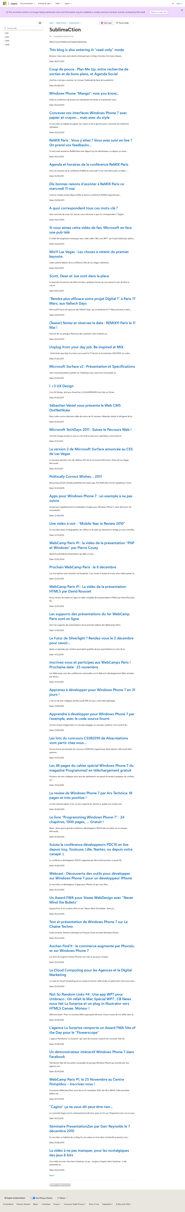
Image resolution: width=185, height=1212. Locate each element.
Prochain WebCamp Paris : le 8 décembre (82, 566)
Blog (35, 1204)
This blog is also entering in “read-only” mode (86, 49)
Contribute (46, 1204)
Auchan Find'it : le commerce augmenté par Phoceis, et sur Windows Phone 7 (92, 948)
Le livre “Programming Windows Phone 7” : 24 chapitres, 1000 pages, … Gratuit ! (86, 819)
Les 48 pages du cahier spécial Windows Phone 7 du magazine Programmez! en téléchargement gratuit (91, 767)
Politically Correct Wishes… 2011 (75, 476)
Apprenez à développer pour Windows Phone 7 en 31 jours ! (92, 692)
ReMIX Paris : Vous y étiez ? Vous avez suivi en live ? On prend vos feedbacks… (90, 142)
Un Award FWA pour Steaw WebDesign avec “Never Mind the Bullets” (91, 899)
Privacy (56, 1204)
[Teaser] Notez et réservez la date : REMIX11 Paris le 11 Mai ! (92, 325)
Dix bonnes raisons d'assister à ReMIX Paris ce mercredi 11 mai (86, 186)
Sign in (179, 3)
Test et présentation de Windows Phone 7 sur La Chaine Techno (88, 924)
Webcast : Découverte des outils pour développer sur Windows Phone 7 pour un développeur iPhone (90, 875)
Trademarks (106, 1204)
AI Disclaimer (8, 1204)
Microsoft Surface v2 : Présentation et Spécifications (92, 366)
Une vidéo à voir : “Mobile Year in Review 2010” (87, 523)
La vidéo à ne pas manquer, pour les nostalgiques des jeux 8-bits (89, 1152)
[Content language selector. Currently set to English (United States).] (15, 1198)
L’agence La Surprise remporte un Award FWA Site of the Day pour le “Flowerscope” (92, 1030)
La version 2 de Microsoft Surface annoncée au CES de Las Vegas (91, 451)
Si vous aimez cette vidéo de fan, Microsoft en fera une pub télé (90, 229)
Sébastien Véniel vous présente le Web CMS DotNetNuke (85, 407)
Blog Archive (61, 23)
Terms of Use (94, 1204)
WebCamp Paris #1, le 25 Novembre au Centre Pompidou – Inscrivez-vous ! (86, 1081)
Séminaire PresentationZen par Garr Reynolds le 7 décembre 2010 (89, 1128)
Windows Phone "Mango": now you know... (84, 93)
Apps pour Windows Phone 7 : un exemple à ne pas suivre (90, 498)
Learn (51, 23)
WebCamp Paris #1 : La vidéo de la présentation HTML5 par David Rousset (87, 588)
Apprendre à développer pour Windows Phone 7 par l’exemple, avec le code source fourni (91, 716)
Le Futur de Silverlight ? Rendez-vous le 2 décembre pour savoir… (91, 640)
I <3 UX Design (61, 385)
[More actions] (133, 23)
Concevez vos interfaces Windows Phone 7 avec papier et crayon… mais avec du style (88, 115)
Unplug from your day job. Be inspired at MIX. (86, 346)
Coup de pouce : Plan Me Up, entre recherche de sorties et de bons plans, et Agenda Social (88, 71)
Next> (52, 1175)
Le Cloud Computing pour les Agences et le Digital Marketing (90, 972)
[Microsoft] (4, 3)
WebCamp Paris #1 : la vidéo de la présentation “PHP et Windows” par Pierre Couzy (91, 545)
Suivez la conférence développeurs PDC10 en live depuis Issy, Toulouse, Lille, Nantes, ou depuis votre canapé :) (91, 849)
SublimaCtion (74, 23)
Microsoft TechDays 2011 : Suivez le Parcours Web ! (90, 429)
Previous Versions (23, 1204)
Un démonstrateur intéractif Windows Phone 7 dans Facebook (91, 1054)
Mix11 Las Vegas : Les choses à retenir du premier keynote (89, 254)
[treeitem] (23, 33)
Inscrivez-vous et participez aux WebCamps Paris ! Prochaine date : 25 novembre (90, 664)
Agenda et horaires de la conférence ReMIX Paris (88, 164)
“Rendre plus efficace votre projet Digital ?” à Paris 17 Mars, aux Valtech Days (92, 301)
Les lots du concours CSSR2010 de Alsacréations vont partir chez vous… (88, 740)
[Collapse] (40, 23)
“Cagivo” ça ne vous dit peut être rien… (81, 1106)
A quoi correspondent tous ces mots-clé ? (83, 208)
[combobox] (23, 28)
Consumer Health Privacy (74, 1204)
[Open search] (172, 3)
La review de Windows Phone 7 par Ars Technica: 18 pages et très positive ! (90, 795)
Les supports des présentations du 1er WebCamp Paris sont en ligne (89, 616)
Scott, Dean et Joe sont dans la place (79, 275)
